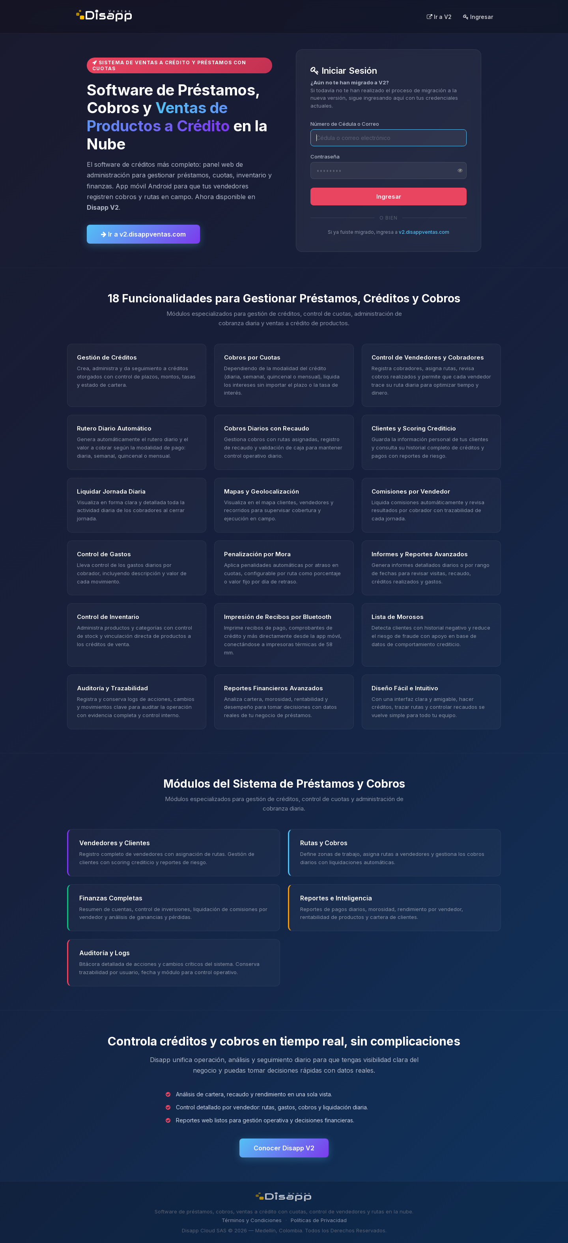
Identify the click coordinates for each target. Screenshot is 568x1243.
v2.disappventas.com (424, 232)
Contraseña (325, 156)
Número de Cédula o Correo (344, 124)
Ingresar (478, 16)
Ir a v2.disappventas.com (143, 234)
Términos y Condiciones (252, 1220)
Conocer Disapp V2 (284, 1148)
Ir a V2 (439, 16)
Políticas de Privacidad (319, 1220)
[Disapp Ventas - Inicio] (104, 16)
